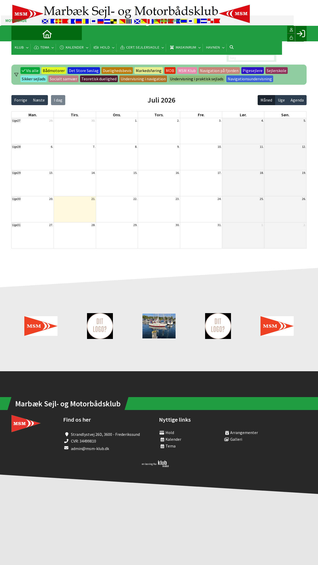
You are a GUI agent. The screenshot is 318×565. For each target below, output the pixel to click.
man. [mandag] (32, 114)
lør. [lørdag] (243, 114)
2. (178, 120)
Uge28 (16, 147)
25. (262, 199)
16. (177, 173)
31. (219, 225)
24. (219, 199)
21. (93, 199)
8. (136, 147)
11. (262, 147)
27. (51, 225)
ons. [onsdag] (117, 114)
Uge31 (16, 225)
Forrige (20, 100)
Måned (266, 100)
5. (304, 120)
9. (178, 147)
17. (219, 173)
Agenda (297, 100)
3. (220, 120)
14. (93, 173)
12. (304, 147)
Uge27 (16, 120)
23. (177, 199)
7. (94, 147)
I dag (58, 100)
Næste (39, 100)
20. (51, 199)
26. (304, 199)
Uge (281, 100)
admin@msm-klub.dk (90, 448)
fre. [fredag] (201, 114)
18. (262, 173)
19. (304, 173)
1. (136, 120)
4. (262, 120)
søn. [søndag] (285, 114)
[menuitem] (19, 33)
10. (219, 147)
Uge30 (16, 199)
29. (51, 120)
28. (93, 225)
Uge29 (16, 173)
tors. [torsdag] (159, 114)
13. (51, 173)
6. (52, 147)
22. (135, 199)
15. (135, 173)
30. (93, 120)
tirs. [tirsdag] (75, 114)
